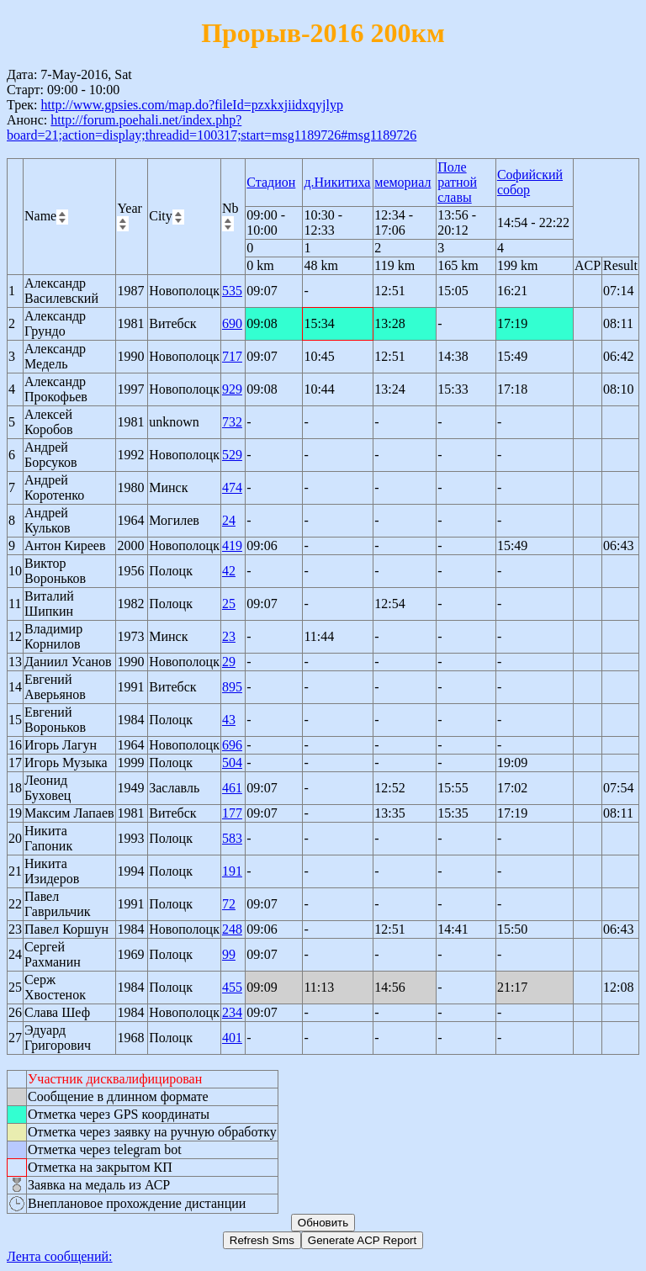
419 (232, 545)
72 (229, 904)
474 (232, 487)
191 (232, 871)
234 (232, 1012)
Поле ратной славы (457, 182)
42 (229, 571)
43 (229, 719)
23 (229, 636)
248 (232, 929)
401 (232, 1037)
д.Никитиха (337, 182)
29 (229, 661)
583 (232, 838)
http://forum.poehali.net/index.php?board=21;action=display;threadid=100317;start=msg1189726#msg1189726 (211, 127)
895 (232, 687)
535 (232, 290)
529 (232, 454)
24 (229, 520)
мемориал (402, 182)
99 (229, 954)
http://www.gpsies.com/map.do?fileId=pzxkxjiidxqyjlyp (191, 105)
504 (232, 762)
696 (232, 745)
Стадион (270, 182)
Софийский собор (530, 182)
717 (232, 356)
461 (232, 788)
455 (232, 987)
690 (232, 323)
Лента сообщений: (60, 1256)
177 (232, 813)
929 (232, 389)
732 (232, 422)
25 (229, 603)
